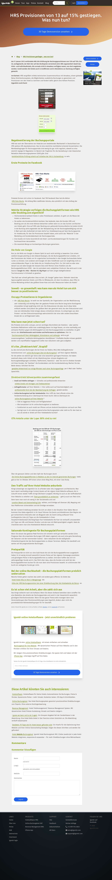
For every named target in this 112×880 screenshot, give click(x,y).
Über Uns (12, 823)
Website (17, 773)
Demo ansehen (92, 58)
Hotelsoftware (17, 694)
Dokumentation (54, 827)
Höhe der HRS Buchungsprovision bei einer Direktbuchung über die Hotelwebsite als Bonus (45, 583)
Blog (47, 3)
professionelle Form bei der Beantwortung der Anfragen (35, 390)
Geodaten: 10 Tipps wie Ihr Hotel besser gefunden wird (32, 725)
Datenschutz (13, 833)
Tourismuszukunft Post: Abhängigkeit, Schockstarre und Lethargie (36, 335)
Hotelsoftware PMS (31, 820)
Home (17, 3)
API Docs (52, 830)
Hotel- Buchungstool (22, 734)
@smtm (45, 607)
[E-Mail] (47, 666)
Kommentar (18, 778)
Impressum (13, 837)
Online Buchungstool (20, 701)
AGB (10, 830)
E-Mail (16, 766)
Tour (23, 3)
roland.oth (54, 607)
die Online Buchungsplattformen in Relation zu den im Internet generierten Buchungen (44, 477)
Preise (33, 3)
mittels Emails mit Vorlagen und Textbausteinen (32, 384)
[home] (12, 56)
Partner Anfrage (71, 823)
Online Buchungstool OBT (34, 823)
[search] (67, 3)
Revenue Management (20, 708)
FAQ (50, 820)
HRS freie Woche (24, 301)
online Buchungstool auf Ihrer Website (29, 399)
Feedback (52, 823)
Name (16, 758)
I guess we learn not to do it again (24, 715)
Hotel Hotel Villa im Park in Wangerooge (26, 580)
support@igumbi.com (74, 833)
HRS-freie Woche (18, 201)
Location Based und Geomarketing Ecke (26, 503)
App (27, 3)
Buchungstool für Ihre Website (25, 646)
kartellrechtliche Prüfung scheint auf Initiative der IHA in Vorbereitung (37, 156)
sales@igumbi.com (73, 830)
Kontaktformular (71, 820)
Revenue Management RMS (34, 827)
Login (74, 3)
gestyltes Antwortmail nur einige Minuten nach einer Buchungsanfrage (37, 369)
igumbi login (13, 840)
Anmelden (82, 3)
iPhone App (18, 656)
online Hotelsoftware (33, 642)
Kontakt (40, 3)
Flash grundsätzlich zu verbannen (46, 497)
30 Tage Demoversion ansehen (56, 31)
